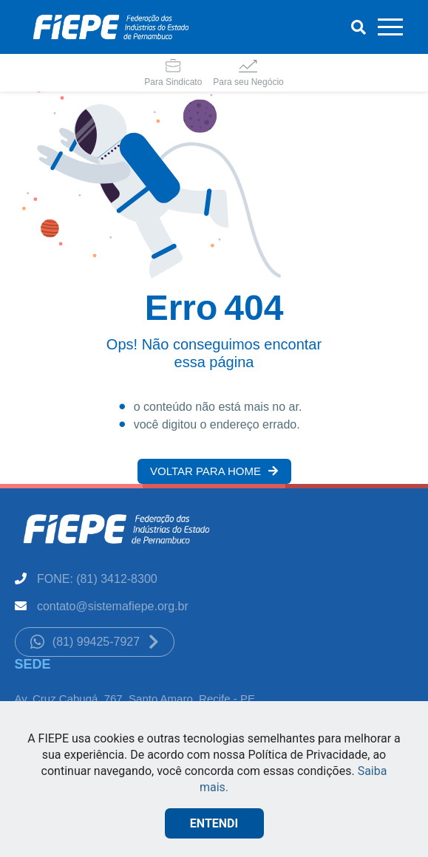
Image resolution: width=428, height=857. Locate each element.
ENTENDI (214, 823)
